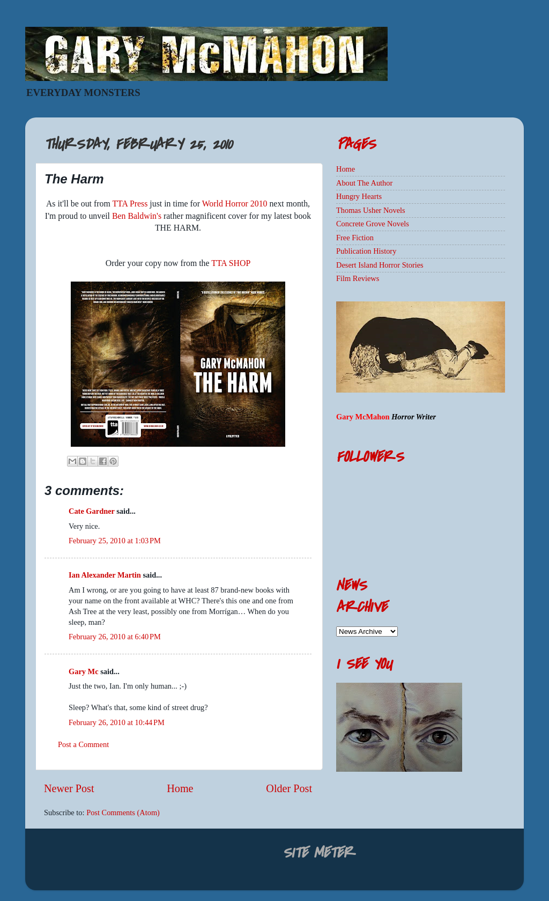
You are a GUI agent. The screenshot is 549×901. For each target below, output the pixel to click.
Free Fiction (355, 237)
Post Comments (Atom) (123, 812)
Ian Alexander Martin (105, 575)
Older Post (289, 788)
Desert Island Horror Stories (380, 265)
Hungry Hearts (359, 196)
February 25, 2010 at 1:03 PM (115, 540)
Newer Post (69, 788)
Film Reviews (357, 278)
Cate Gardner (92, 511)
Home (180, 788)
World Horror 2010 (235, 203)
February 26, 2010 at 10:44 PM (117, 722)
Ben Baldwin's (136, 215)
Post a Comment (83, 744)
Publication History (366, 251)
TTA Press (129, 203)
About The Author (364, 183)
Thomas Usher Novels (370, 210)
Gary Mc (84, 671)
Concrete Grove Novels (372, 223)
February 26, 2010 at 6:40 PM (115, 636)
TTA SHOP (230, 263)
